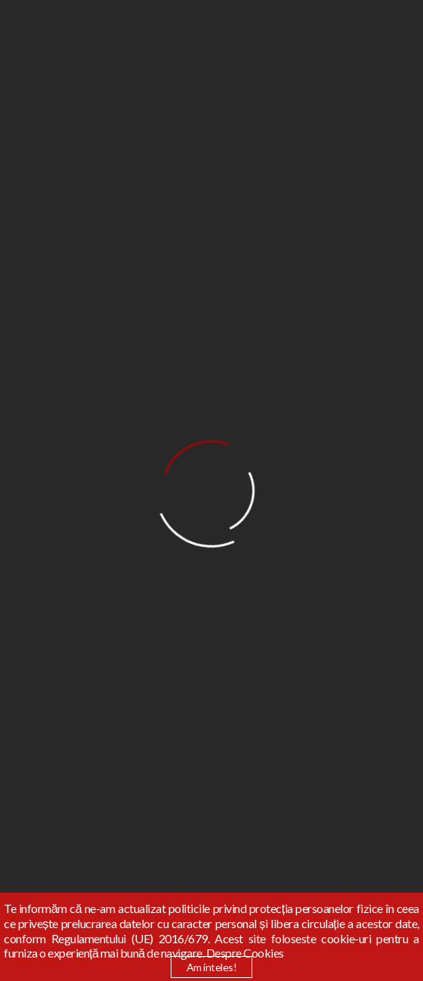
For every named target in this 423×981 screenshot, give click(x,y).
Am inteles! (212, 967)
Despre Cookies (245, 953)
